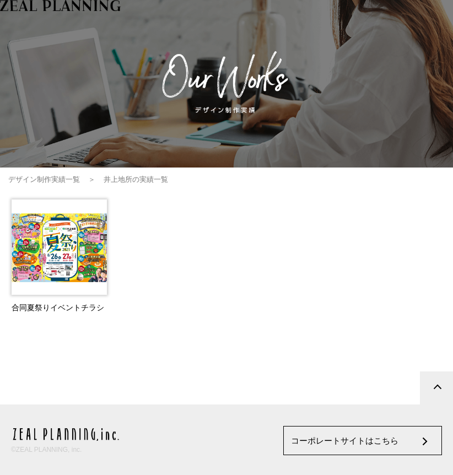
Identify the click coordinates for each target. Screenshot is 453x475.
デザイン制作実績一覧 (44, 179)
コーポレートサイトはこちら (344, 440)
